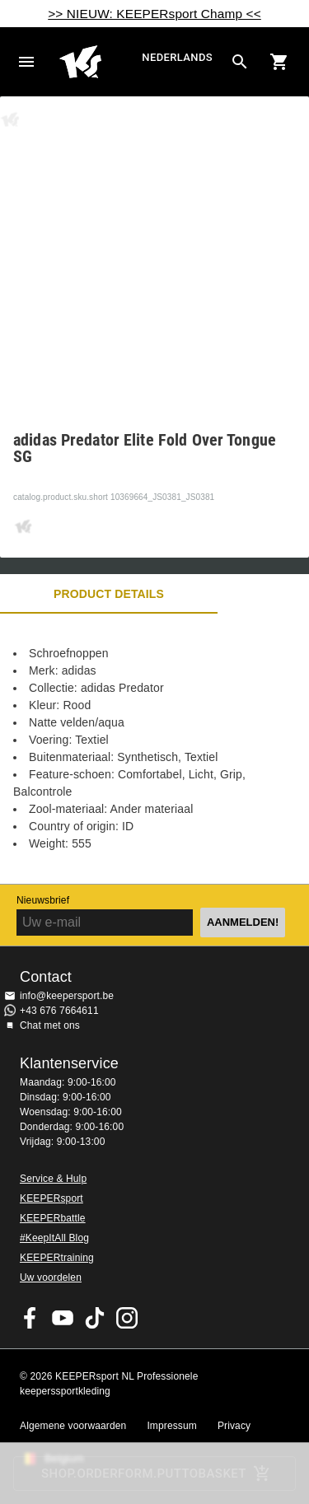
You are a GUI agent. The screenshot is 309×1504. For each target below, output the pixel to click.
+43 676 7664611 (59, 1010)
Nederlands (177, 57)
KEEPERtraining (57, 1257)
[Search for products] (239, 61)
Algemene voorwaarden (73, 1426)
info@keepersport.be (67, 996)
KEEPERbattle (53, 1218)
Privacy (234, 1426)
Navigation (26, 62)
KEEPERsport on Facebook (30, 1318)
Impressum (172, 1426)
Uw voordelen (51, 1277)
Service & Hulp (53, 1178)
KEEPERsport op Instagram (127, 1318)
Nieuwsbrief (42, 900)
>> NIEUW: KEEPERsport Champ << (154, 14)
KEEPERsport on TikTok (94, 1318)
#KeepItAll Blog (54, 1238)
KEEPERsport (51, 1198)
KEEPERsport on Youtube (62, 1318)
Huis (98, 61)
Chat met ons (50, 1025)
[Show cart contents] (279, 61)
